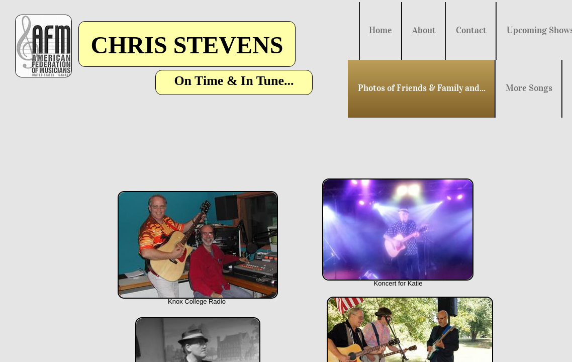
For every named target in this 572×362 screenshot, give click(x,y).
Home (380, 30)
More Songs (529, 88)
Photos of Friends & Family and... (422, 88)
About (424, 30)
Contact (471, 30)
